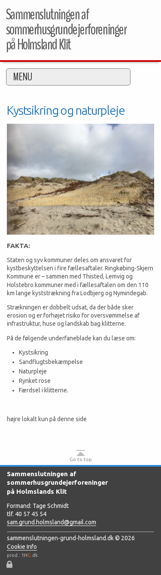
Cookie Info (22, 546)
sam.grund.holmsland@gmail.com (51, 522)
